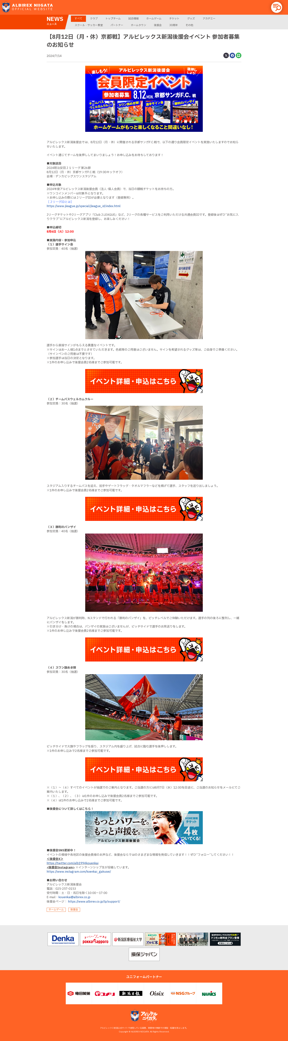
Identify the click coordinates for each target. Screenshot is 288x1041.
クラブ (94, 19)
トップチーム (113, 19)
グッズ (191, 19)
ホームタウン (138, 25)
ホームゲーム (153, 19)
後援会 (158, 25)
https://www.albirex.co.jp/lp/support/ (93, 901)
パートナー (117, 25)
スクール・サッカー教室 (89, 25)
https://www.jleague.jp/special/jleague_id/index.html (83, 206)
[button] (276, 7)
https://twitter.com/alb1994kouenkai (72, 863)
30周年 (173, 25)
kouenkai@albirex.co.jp (74, 897)
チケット (174, 19)
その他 (189, 25)
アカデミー (209, 19)
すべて (78, 19)
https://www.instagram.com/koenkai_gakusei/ (79, 872)
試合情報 (133, 19)
